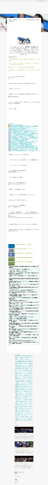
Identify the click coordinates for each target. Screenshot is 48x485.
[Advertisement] (23, 5)
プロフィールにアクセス (22, 473)
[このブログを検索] (43, 1)
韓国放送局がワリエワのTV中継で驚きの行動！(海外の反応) (21, 67)
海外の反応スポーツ (21, 472)
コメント (16, 480)
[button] (8, 23)
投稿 (16, 479)
